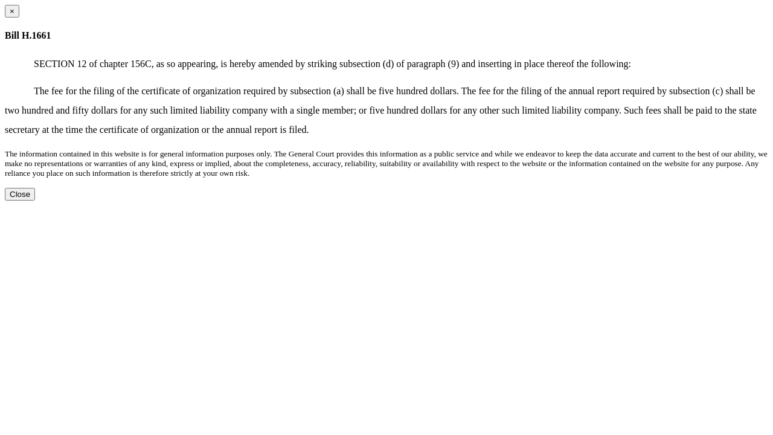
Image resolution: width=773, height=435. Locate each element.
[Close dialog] (12, 11)
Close (20, 194)
